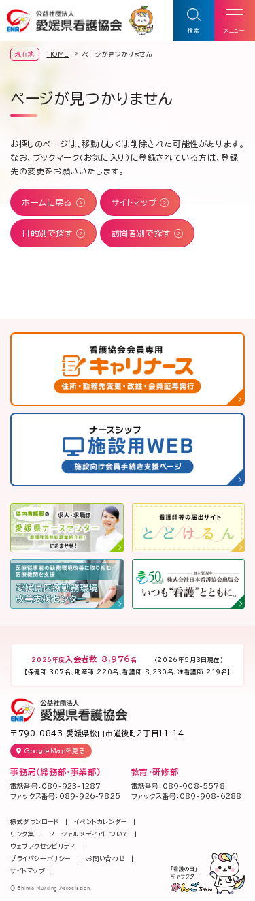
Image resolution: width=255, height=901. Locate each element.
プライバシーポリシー (40, 858)
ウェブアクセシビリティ (42, 846)
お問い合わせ (106, 858)
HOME (58, 54)
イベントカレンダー (100, 822)
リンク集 (22, 834)
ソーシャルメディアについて (89, 834)
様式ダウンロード (35, 822)
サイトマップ (28, 871)
